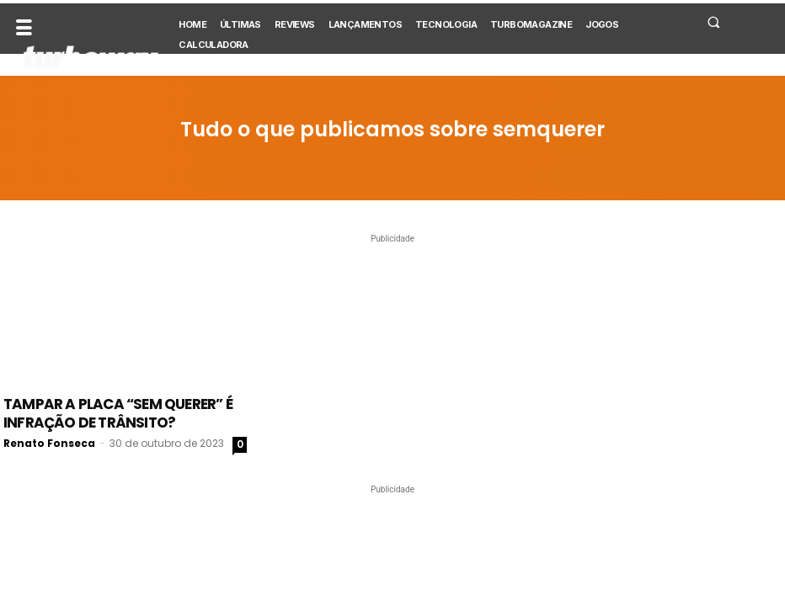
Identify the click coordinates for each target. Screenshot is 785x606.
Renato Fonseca (49, 443)
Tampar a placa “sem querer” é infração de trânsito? (117, 413)
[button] (713, 22)
